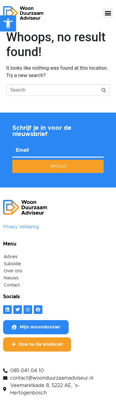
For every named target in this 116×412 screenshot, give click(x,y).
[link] (8, 23)
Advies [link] (11, 260)
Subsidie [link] (12, 267)
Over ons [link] (13, 274)
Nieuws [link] (11, 281)
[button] (108, 13)
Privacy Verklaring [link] (21, 230)
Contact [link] (12, 288)
